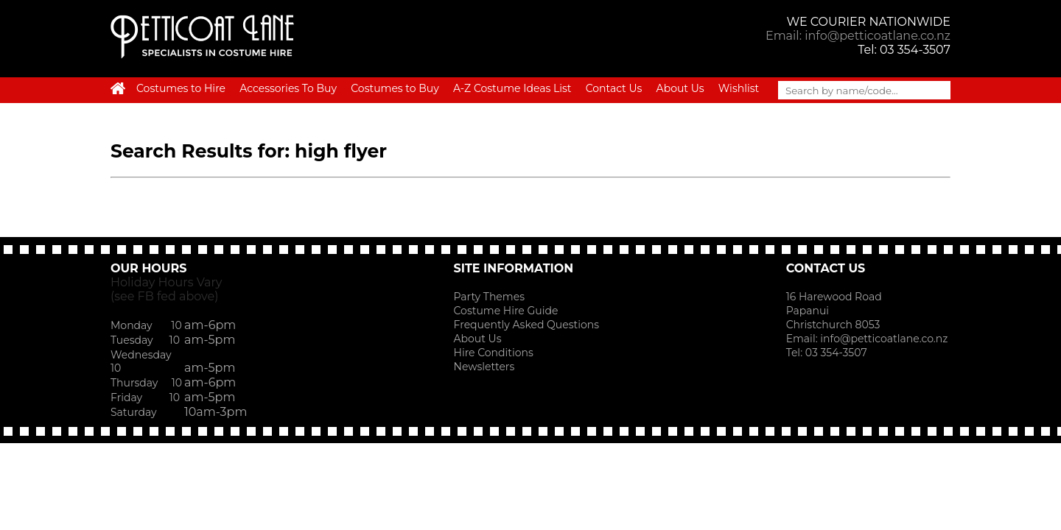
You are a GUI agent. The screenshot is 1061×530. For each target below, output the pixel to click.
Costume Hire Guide (506, 310)
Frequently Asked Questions (527, 324)
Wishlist (738, 88)
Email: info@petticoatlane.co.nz (858, 36)
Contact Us (614, 88)
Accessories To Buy (288, 88)
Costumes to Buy (394, 88)
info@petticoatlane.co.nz (885, 338)
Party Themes (489, 296)
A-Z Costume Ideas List (512, 88)
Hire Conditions (493, 352)
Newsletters (484, 366)
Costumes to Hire (180, 88)
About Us (680, 88)
